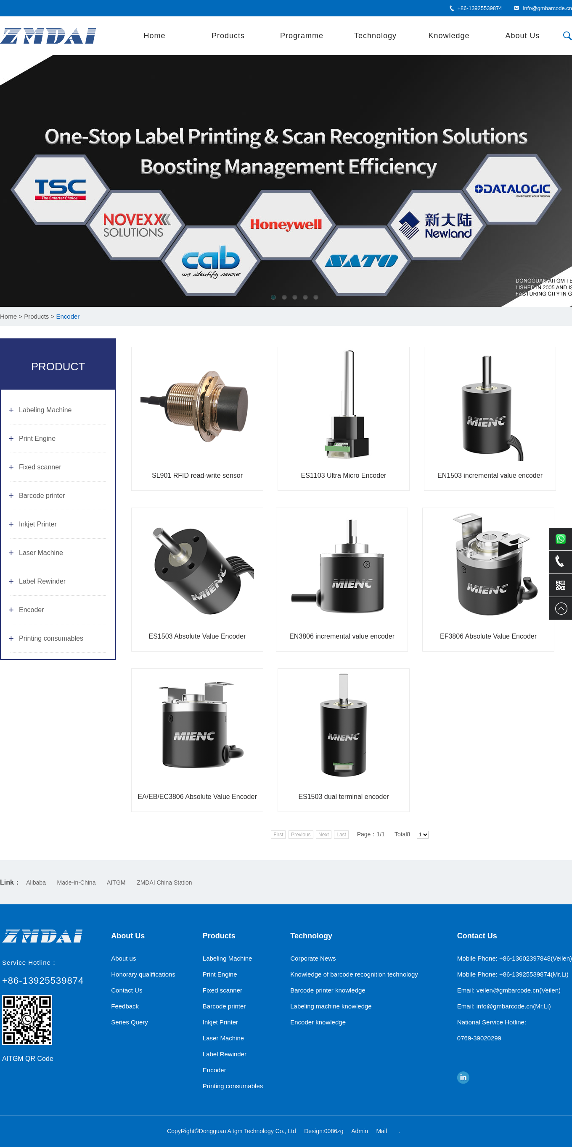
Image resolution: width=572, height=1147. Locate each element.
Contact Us (126, 990)
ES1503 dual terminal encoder (343, 796)
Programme (301, 35)
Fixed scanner (40, 467)
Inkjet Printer (38, 524)
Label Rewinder (42, 581)
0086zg (334, 1131)
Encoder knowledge (318, 1022)
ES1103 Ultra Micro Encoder (344, 475)
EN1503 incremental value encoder (490, 475)
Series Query (129, 1022)
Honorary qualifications (143, 974)
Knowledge (448, 35)
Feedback (125, 1006)
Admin (359, 1131)
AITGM (116, 882)
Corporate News (313, 958)
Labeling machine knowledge (330, 1006)
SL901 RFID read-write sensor (197, 475)
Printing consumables (51, 638)
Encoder (31, 609)
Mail (381, 1131)
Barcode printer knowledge (327, 990)
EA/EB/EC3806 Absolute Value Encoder (197, 796)
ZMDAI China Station (164, 882)
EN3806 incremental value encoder (342, 636)
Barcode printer (42, 495)
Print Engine (37, 438)
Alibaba (36, 882)
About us (123, 958)
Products (228, 35)
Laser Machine (41, 552)
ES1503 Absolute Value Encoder (197, 636)
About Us (522, 35)
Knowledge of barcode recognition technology (354, 974)
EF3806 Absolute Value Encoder (488, 636)
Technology (375, 35)
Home (154, 35)
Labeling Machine (45, 410)
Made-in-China (76, 882)
